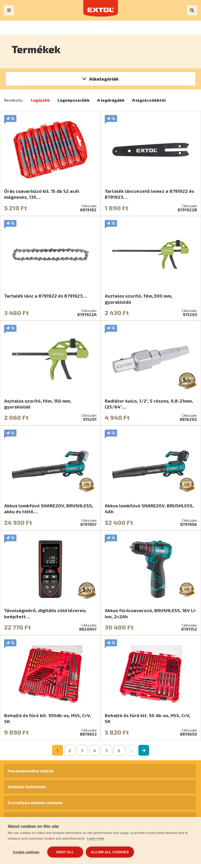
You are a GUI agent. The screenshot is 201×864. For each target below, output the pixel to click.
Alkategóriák (104, 79)
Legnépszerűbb (74, 100)
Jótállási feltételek (27, 786)
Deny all (65, 852)
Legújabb (40, 100)
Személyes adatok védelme (35, 802)
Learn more (95, 838)
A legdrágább (111, 100)
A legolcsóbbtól (149, 100)
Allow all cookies (110, 852)
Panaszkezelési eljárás (31, 770)
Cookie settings (26, 852)
